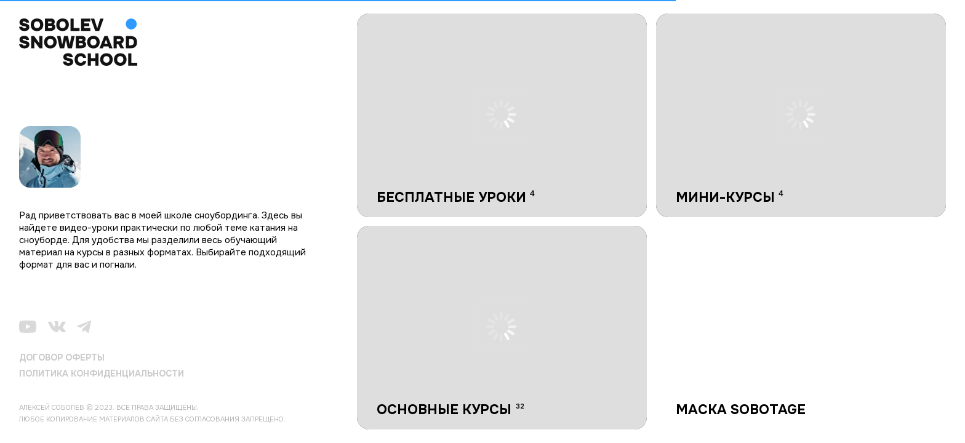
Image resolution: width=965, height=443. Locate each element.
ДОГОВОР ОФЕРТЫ (62, 357)
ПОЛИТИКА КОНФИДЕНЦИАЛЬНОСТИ (101, 373)
